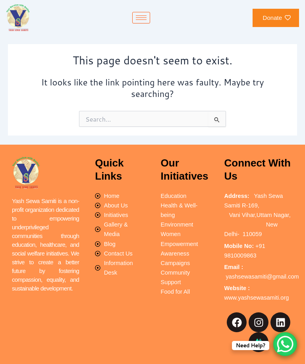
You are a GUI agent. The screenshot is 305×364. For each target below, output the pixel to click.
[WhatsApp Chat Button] (285, 344)
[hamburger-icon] (141, 17)
